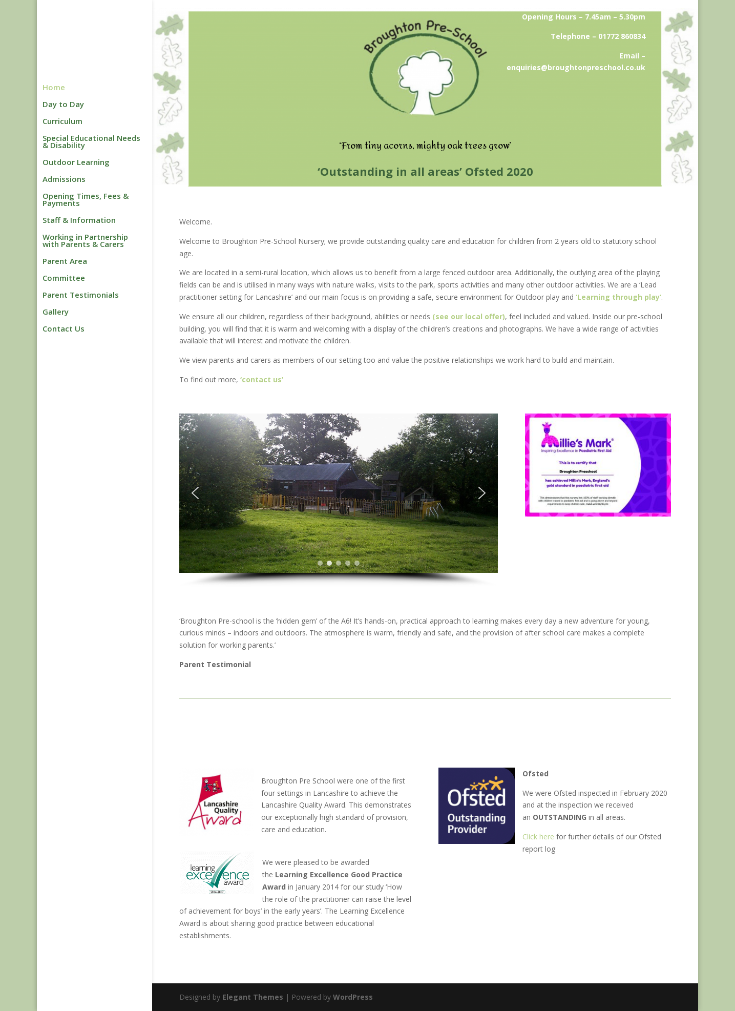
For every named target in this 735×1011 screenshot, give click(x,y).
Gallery (56, 312)
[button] (195, 493)
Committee (64, 278)
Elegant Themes (252, 997)
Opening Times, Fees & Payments (86, 200)
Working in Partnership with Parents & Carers (85, 241)
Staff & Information (79, 220)
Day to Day (63, 104)
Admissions (64, 179)
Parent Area (65, 261)
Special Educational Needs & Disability (91, 142)
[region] (338, 500)
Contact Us (64, 329)
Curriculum (62, 121)
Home (54, 88)
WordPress (353, 997)
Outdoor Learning (76, 162)
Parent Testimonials (81, 295)
